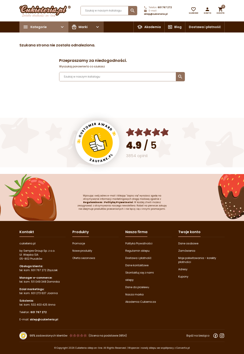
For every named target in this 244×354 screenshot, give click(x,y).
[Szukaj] (109, 10)
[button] (207, 11)
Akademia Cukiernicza (140, 302)
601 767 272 (165, 7)
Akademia (152, 27)
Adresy (183, 269)
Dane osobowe (188, 243)
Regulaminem (92, 202)
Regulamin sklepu (137, 251)
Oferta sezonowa (83, 258)
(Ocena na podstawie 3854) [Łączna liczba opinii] (108, 335)
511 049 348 (38, 282)
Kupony (183, 276)
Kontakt (26, 231)
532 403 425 (39, 304)
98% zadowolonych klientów (49, 335)
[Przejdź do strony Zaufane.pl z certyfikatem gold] (97, 142)
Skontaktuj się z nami (139, 272)
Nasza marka (134, 294)
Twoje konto (189, 231)
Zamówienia (186, 251)
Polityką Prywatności (118, 202)
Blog (178, 27)
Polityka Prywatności (138, 243)
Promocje (78, 243)
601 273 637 (38, 293)
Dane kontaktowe (136, 265)
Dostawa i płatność (205, 27)
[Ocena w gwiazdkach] (147, 132)
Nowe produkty (82, 251)
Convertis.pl (183, 348)
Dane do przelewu (137, 287)
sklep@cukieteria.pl (156, 14)
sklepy (129, 280)
